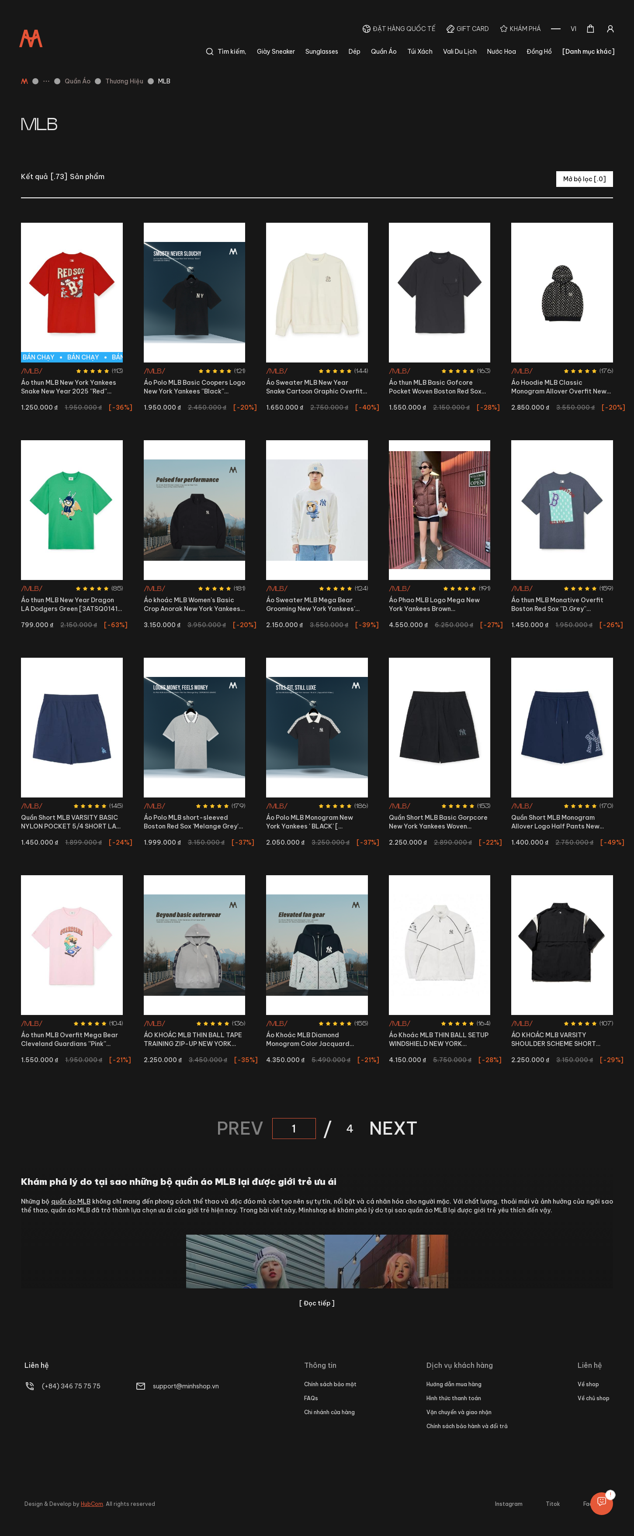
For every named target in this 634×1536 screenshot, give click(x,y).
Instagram (509, 1504)
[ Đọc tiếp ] (317, 1303)
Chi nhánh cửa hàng (329, 1412)
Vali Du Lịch (460, 51)
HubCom (92, 1504)
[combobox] (573, 28)
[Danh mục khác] (588, 51)
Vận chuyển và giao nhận (459, 1412)
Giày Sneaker (276, 51)
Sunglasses (321, 51)
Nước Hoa (501, 51)
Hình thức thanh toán (453, 1398)
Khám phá (525, 29)
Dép (354, 51)
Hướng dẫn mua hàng (454, 1384)
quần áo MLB (71, 1201)
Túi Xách (420, 51)
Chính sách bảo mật (330, 1384)
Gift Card (473, 29)
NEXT (393, 1128)
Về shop (588, 1384)
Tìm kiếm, (225, 51)
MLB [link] (164, 81)
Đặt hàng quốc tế (404, 29)
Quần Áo (384, 51)
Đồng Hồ (539, 51)
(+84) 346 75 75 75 (71, 1386)
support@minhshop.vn (186, 1386)
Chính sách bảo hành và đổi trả (467, 1426)
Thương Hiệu (124, 81)
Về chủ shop (594, 1398)
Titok (553, 1504)
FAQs (311, 1398)
